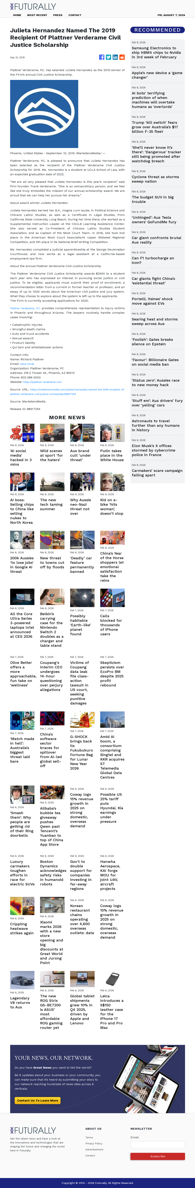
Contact (91, 1155)
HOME (17, 15)
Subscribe (157, 1156)
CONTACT (74, 15)
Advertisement (96, 1149)
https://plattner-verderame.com (46, 382)
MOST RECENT (37, 15)
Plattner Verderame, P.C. (28, 308)
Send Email (28, 364)
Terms (90, 1137)
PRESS (57, 15)
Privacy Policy (95, 1143)
